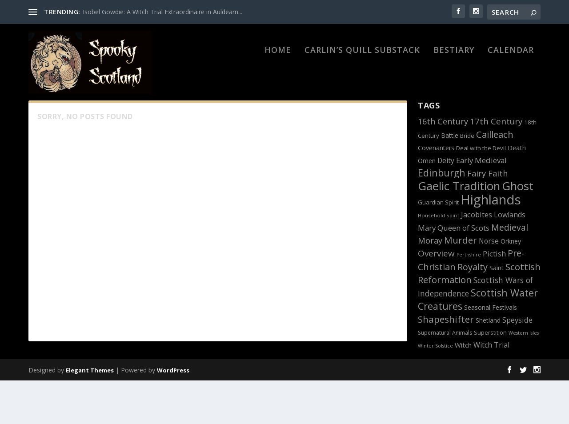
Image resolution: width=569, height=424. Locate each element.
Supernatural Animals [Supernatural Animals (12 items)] (445, 376)
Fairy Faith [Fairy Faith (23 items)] (487, 217)
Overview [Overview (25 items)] (436, 297)
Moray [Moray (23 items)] (430, 284)
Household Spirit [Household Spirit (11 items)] (438, 259)
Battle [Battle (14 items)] (449, 179)
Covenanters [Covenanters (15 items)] (436, 191)
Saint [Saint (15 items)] (496, 311)
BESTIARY (453, 76)
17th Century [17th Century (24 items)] (496, 164)
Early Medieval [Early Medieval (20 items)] (481, 204)
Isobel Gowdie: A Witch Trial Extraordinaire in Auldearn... (162, 12)
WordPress (173, 414)
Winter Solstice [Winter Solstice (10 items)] (435, 389)
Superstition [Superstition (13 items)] (490, 376)
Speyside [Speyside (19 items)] (517, 363)
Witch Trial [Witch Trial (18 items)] (491, 388)
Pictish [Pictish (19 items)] (494, 297)
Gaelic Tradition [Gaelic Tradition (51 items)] (459, 229)
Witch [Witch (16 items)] (463, 388)
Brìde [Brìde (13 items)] (467, 179)
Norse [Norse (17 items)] (489, 284)
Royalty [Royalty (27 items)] (472, 310)
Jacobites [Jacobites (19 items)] (476, 258)
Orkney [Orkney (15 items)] (511, 284)
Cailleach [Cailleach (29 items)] (494, 178)
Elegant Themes (90, 414)
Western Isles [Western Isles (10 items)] (524, 376)
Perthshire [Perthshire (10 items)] (469, 298)
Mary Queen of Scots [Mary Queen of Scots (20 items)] (453, 271)
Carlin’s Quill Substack (362, 76)
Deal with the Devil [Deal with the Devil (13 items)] (481, 192)
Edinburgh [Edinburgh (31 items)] (441, 216)
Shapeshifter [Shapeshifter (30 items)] (446, 362)
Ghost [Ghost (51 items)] (517, 229)
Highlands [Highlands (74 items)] (491, 243)
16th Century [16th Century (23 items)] (443, 165)
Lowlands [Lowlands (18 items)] (509, 258)
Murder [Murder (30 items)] (460, 283)
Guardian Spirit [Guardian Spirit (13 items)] (438, 246)
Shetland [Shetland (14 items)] (488, 364)
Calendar (511, 76)
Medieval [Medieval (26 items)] (509, 271)
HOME (277, 76)
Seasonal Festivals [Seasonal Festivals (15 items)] (490, 351)
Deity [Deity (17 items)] (445, 204)
